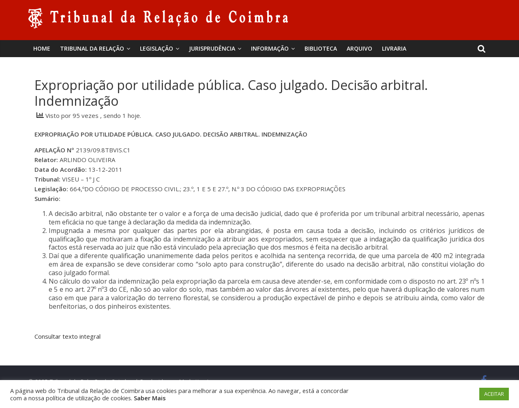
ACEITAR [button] (494, 393)
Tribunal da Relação (92, 48)
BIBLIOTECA (321, 48)
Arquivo (359, 48)
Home (41, 48)
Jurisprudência (212, 48)
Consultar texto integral (67, 336)
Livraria (394, 48)
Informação (270, 48)
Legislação (156, 48)
